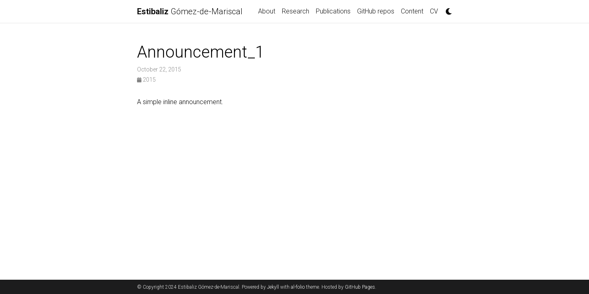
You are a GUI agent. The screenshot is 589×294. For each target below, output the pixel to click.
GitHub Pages (360, 287)
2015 (146, 79)
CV (434, 11)
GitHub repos (375, 11)
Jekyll (273, 287)
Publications (333, 11)
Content (412, 11)
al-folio (298, 287)
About (266, 11)
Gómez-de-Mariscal (190, 11)
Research (295, 11)
